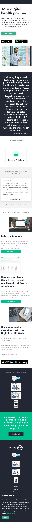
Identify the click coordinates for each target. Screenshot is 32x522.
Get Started (8, 33)
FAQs (16, 489)
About (16, 486)
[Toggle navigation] (30, 2)
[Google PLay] (21, 41)
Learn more (11, 513)
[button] (29, 495)
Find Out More (11, 251)
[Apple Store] (8, 41)
